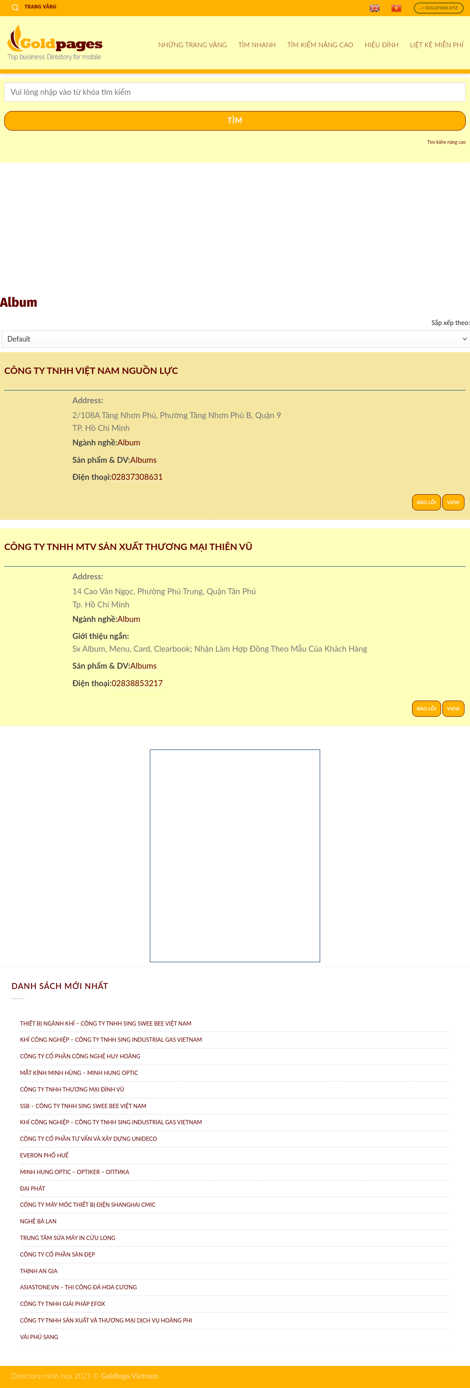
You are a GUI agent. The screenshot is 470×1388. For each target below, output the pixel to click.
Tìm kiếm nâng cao (320, 44)
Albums (143, 460)
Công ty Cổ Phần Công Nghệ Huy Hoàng (80, 1056)
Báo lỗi (426, 502)
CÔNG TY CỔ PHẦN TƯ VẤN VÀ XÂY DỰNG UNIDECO (88, 1138)
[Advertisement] (235, 230)
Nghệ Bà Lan (38, 1221)
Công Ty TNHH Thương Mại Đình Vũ (72, 1089)
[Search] (15, 8)
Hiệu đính (382, 44)
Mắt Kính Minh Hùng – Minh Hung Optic (79, 1072)
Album (129, 442)
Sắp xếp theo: (450, 322)
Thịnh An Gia (38, 1271)
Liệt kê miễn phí (437, 44)
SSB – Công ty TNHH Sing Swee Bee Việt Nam (83, 1106)
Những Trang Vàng (192, 44)
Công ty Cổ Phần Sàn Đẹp (57, 1254)
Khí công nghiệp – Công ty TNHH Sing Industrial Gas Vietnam (111, 1122)
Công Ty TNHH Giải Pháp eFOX (62, 1303)
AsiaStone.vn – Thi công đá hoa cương (78, 1287)
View (453, 502)
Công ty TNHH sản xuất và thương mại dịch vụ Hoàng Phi (106, 1320)
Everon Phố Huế (44, 1155)
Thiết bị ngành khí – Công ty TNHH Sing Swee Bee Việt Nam (106, 1023)
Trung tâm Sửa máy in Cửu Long (67, 1237)
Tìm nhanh (257, 44)
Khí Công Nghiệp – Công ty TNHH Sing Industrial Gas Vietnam (111, 1039)
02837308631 (137, 477)
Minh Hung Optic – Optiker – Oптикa (74, 1172)
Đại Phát (32, 1188)
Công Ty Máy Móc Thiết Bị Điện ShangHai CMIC (87, 1204)
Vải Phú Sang (39, 1337)
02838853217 (137, 683)
